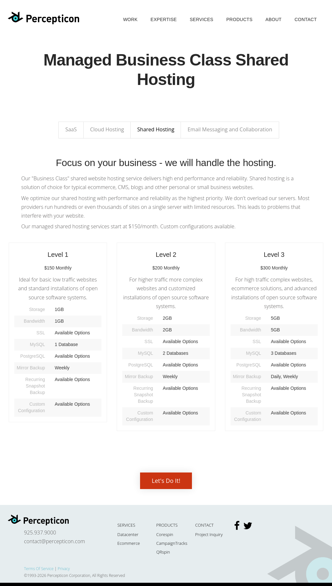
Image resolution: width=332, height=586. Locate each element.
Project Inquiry (209, 534)
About (274, 19)
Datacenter (127, 534)
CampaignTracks (171, 543)
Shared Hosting (155, 129)
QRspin (163, 552)
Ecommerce (128, 543)
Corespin (164, 534)
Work (130, 19)
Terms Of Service (38, 568)
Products (239, 19)
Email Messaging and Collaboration (229, 129)
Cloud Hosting (107, 129)
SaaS (71, 129)
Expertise (163, 19)
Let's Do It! (166, 480)
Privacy (64, 568)
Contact (305, 19)
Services (201, 19)
